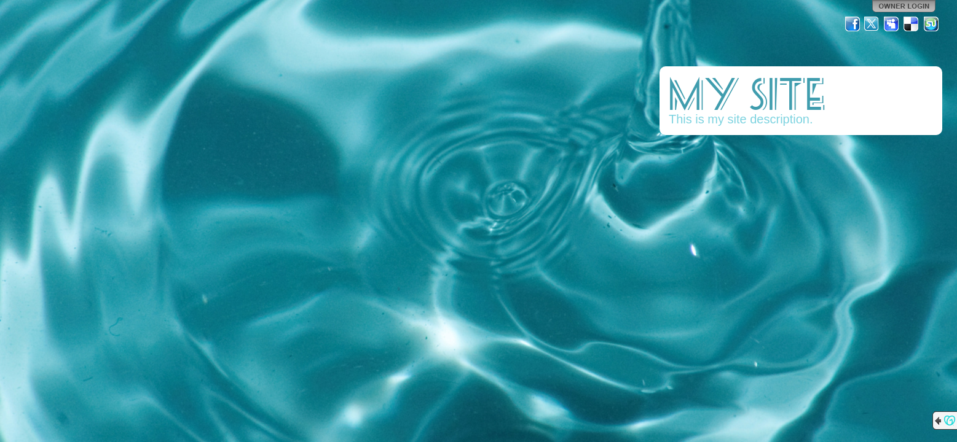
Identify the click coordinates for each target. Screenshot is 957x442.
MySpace (891, 24)
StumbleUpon (931, 24)
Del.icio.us (911, 24)
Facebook (852, 24)
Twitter (872, 24)
